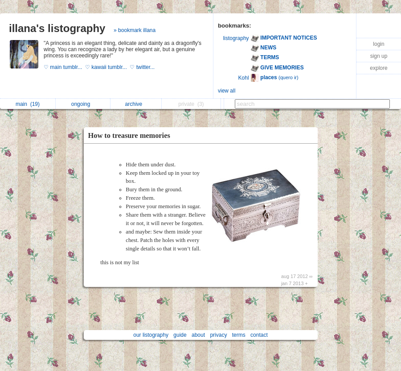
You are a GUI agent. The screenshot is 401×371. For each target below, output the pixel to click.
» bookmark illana (134, 30)
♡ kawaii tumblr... (107, 67)
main (28, 104)
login (378, 44)
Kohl (243, 78)
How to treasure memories (129, 135)
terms (239, 335)
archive (136, 104)
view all (226, 91)
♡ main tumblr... (64, 67)
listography (236, 38)
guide (179, 335)
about (198, 335)
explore (378, 68)
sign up (379, 56)
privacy (218, 335)
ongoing (83, 104)
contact (259, 335)
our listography (150, 335)
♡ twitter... (143, 67)
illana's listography (57, 28)
